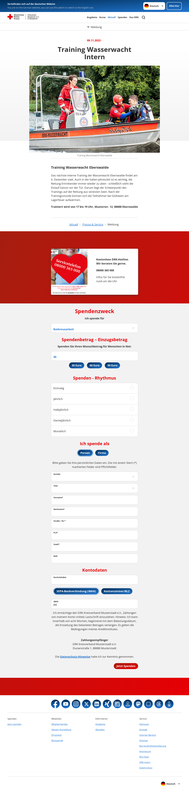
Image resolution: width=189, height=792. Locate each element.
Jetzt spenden (14, 724)
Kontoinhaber (59, 577)
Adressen (144, 724)
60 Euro (94, 365)
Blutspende (57, 740)
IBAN (55, 601)
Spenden (122, 17)
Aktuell (112, 17)
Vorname (58, 497)
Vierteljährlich (62, 420)
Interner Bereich (147, 735)
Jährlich (58, 399)
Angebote (92, 17)
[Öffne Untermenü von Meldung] (94, 26)
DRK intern (144, 762)
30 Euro (77, 365)
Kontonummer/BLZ (117, 591)
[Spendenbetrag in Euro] (94, 356)
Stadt (56, 544)
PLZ (55, 532)
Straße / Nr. (59, 521)
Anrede (56, 474)
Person (85, 453)
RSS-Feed (144, 756)
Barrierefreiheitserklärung (152, 745)
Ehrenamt (56, 735)
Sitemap (143, 740)
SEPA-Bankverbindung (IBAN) (76, 591)
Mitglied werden (59, 724)
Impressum (145, 751)
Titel (55, 485)
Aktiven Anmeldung (61, 729)
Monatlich (59, 431)
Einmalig (58, 388)
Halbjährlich (60, 410)
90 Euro (112, 365)
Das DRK (134, 17)
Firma (102, 453)
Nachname (59, 509)
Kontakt (143, 729)
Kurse (102, 17)
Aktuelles (100, 729)
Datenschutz (145, 767)
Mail (55, 556)
